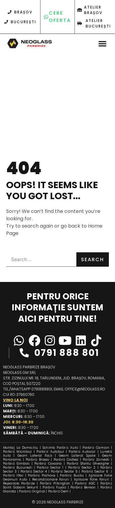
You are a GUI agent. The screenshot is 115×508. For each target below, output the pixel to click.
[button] (102, 43)
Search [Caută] (92, 259)
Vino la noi (15, 400)
